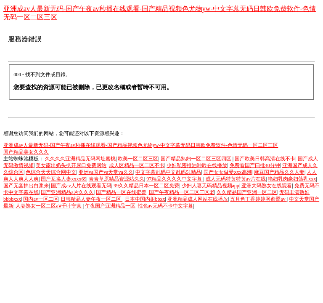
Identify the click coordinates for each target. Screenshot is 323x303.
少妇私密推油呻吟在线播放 (197, 165)
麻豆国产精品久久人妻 (279, 172)
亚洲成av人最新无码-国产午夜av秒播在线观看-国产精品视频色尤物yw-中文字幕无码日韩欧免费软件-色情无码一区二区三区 (140, 145)
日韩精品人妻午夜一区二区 (91, 199)
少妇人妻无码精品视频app (210, 186)
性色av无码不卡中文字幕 (165, 206)
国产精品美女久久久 (26, 152)
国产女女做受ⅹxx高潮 (228, 172)
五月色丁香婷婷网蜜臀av (258, 199)
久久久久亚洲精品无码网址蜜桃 (80, 159)
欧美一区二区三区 (138, 159)
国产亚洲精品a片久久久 (67, 192)
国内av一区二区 (40, 199)
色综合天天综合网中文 (51, 172)
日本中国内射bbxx (145, 199)
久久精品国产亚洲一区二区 (247, 192)
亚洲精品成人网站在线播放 (197, 199)
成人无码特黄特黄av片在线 (236, 179)
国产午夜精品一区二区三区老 (181, 192)
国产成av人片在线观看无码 (81, 186)
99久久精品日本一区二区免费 (146, 186)
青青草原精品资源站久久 (116, 179)
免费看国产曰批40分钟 (255, 165)
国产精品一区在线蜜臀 (121, 192)
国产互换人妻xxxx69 (63, 179)
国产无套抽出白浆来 (26, 186)
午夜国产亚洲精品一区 (110, 206)
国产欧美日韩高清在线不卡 (265, 159)
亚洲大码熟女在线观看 (266, 186)
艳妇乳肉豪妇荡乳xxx (292, 179)
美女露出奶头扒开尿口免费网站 (71, 165)
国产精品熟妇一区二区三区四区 (197, 159)
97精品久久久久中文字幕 (174, 179)
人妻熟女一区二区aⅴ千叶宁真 (49, 206)
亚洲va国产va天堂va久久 (106, 172)
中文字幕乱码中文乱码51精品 (168, 172)
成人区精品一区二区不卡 (136, 165)
